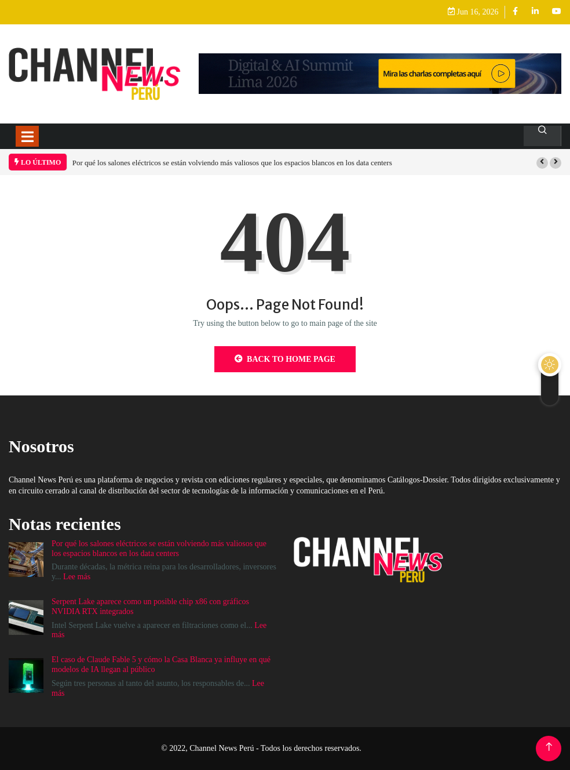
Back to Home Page (285, 359)
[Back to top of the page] (549, 747)
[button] (542, 163)
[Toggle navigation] (27, 136)
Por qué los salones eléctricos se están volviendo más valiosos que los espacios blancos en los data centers (232, 162)
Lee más (76, 576)
